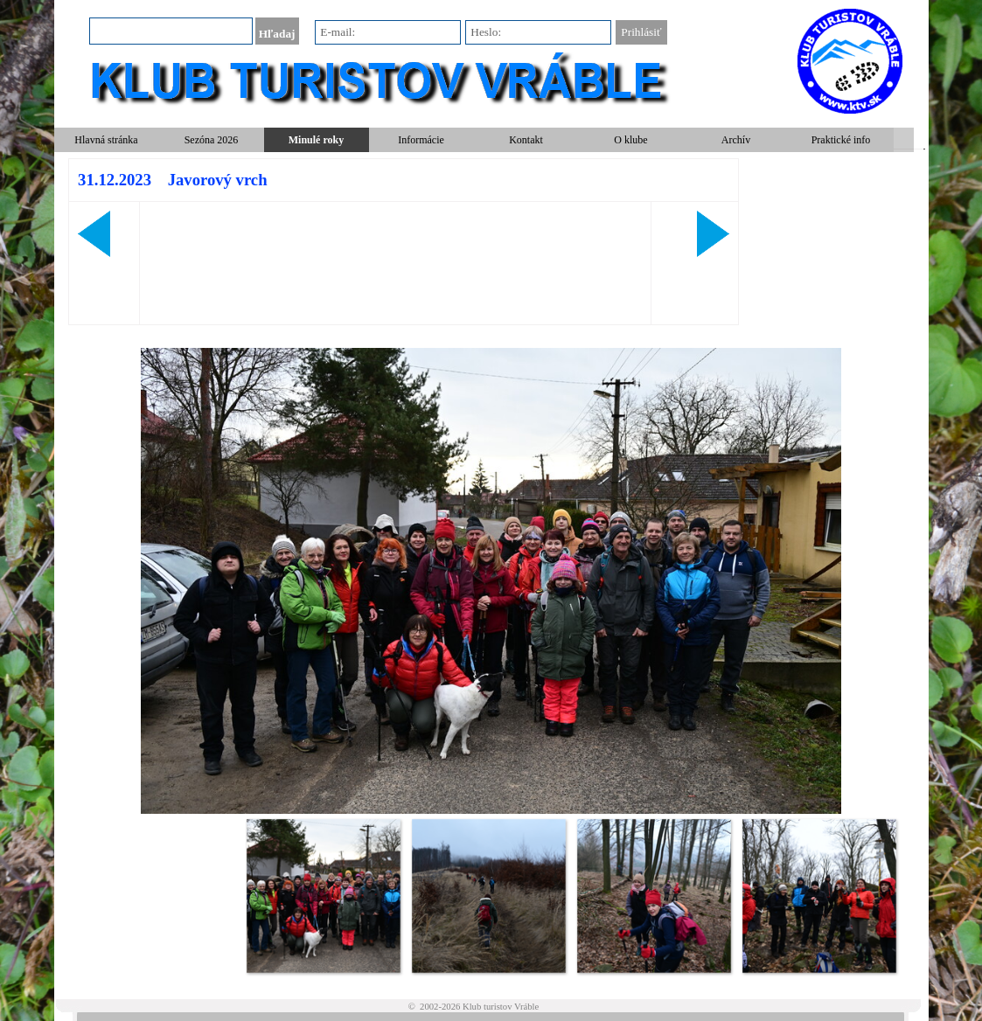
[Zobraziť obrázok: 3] (653, 895)
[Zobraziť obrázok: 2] (488, 895)
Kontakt (526, 140)
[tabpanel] (404, 241)
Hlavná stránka (105, 140)
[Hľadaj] (171, 31)
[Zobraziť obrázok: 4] (819, 895)
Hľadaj (277, 33)
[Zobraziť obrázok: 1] (323, 895)
